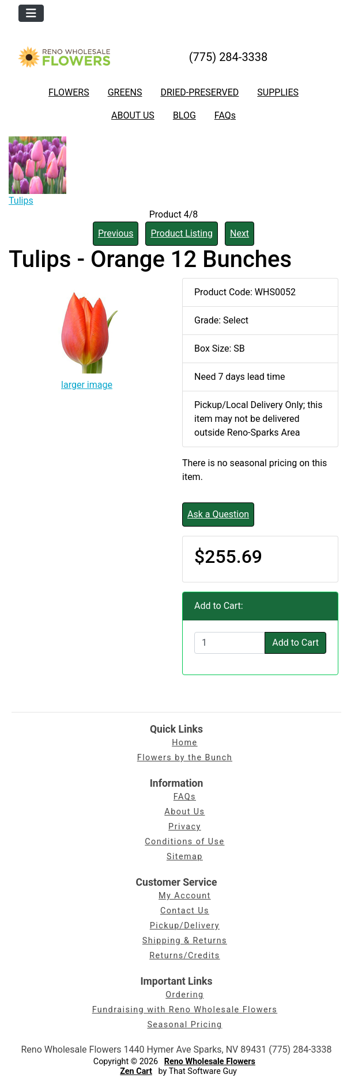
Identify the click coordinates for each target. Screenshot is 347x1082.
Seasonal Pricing (184, 1025)
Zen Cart (136, 1071)
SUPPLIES (278, 92)
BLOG (184, 115)
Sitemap (185, 857)
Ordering (184, 995)
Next (239, 233)
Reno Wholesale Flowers (209, 1061)
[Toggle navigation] (31, 13)
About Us (184, 812)
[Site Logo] (64, 56)
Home (184, 743)
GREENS (125, 92)
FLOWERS (68, 92)
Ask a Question (218, 514)
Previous (116, 233)
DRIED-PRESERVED (199, 92)
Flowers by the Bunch (184, 758)
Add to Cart (295, 642)
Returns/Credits (184, 956)
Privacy (184, 827)
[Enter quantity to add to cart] (229, 643)
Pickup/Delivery (185, 926)
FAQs (225, 115)
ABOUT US (132, 115)
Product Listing (181, 233)
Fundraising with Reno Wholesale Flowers (185, 1010)
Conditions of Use (184, 842)
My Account (185, 896)
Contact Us (184, 911)
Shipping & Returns (184, 941)
